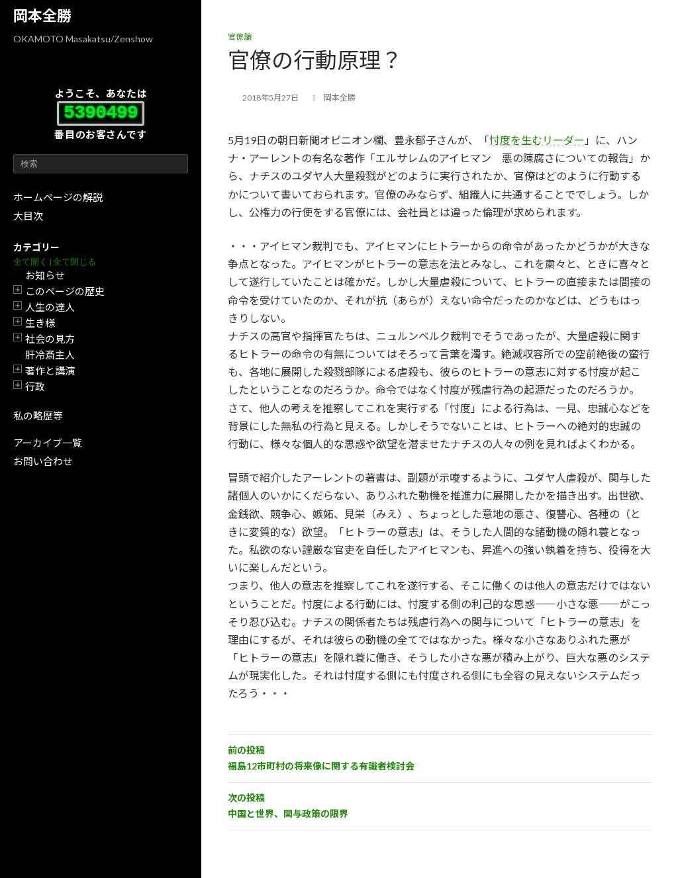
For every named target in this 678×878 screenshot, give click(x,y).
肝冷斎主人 (50, 355)
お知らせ (45, 275)
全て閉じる (74, 262)
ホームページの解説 (58, 197)
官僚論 (240, 37)
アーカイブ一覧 (47, 443)
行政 (35, 386)
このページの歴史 (65, 291)
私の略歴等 (38, 415)
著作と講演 (50, 370)
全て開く (30, 262)
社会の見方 (50, 339)
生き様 (40, 323)
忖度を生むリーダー (537, 140)
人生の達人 (50, 307)
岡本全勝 (42, 15)
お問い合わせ (43, 461)
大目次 (28, 216)
